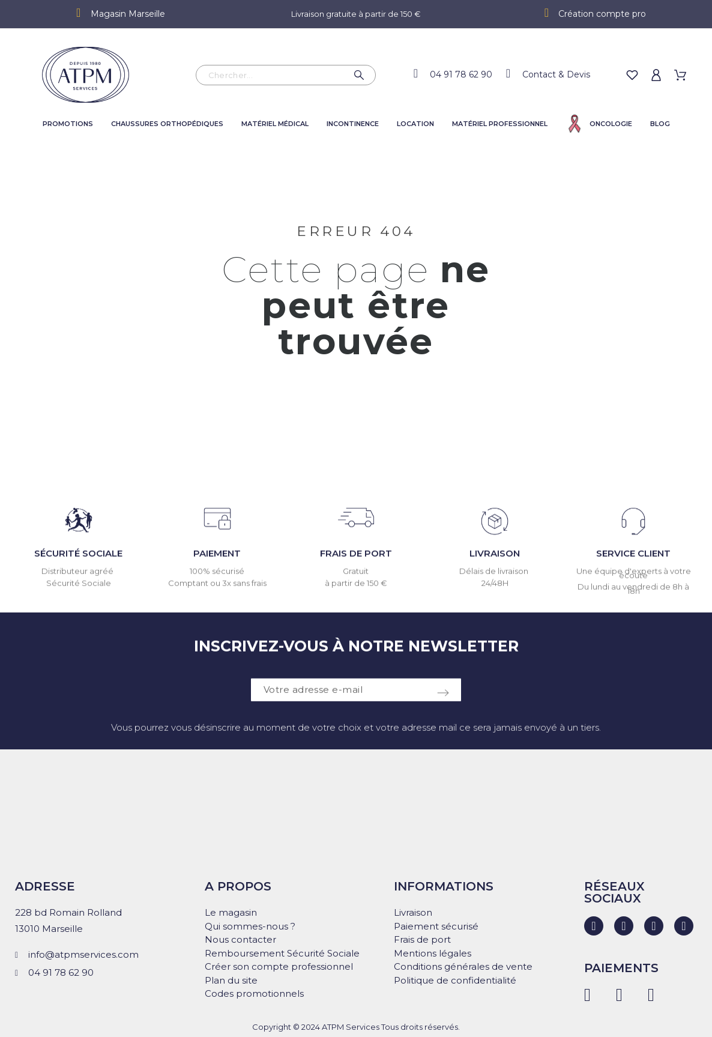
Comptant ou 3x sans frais (217, 589)
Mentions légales (432, 953)
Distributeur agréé (78, 577)
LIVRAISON (494, 559)
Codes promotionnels (254, 993)
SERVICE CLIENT (633, 559)
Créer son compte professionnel (279, 966)
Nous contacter (240, 939)
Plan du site (231, 980)
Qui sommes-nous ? (250, 926)
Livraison (413, 912)
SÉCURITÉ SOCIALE (78, 559)
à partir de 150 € (356, 589)
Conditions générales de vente (463, 966)
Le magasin (231, 912)
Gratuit (356, 577)
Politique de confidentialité (455, 980)
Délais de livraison (494, 577)
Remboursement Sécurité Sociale (282, 953)
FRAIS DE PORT (356, 559)
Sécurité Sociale (78, 589)
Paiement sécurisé (436, 926)
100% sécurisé (217, 577)
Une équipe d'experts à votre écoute (633, 579)
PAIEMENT (217, 559)
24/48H (494, 589)
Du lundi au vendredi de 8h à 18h (633, 595)
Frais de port (422, 939)
